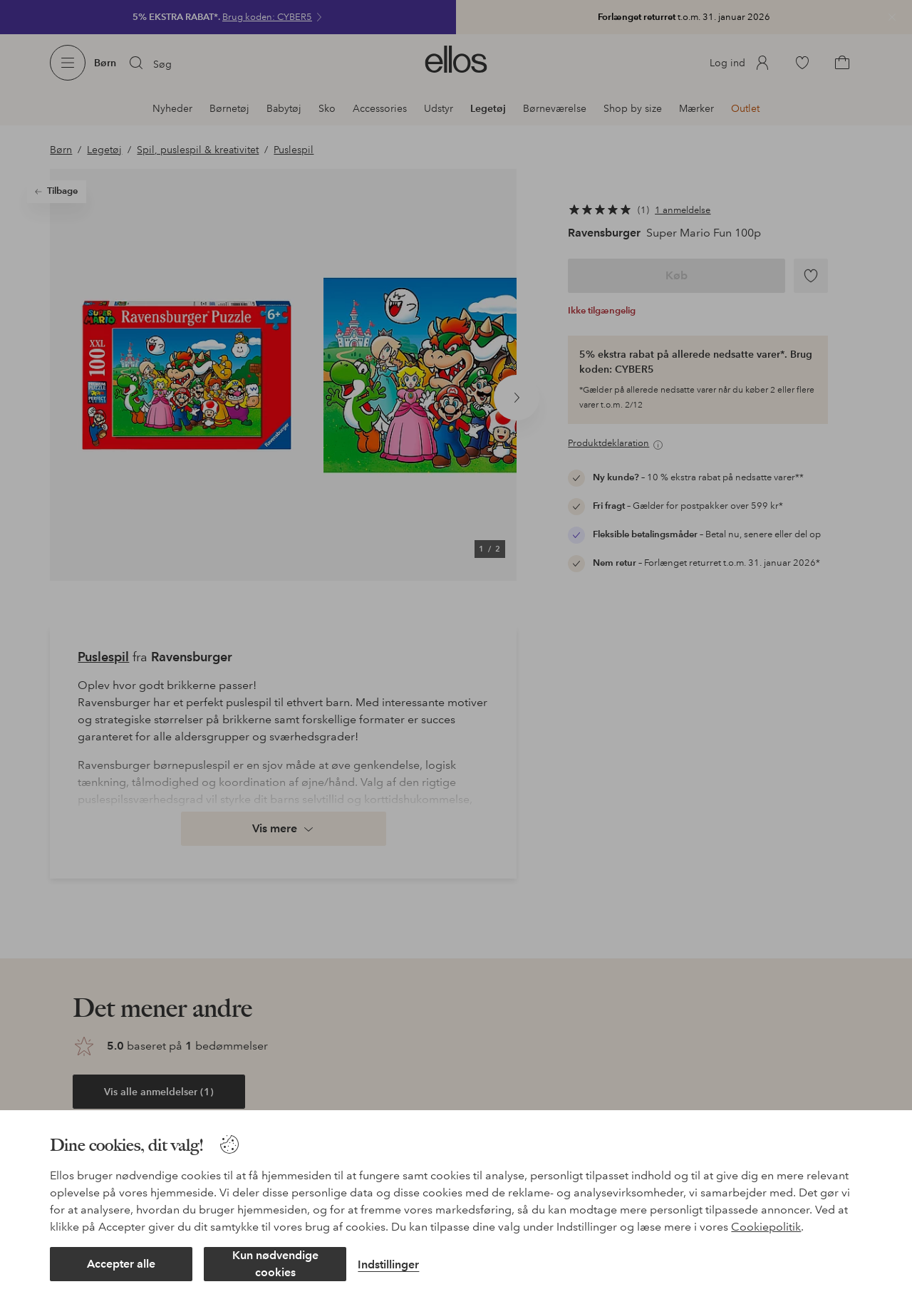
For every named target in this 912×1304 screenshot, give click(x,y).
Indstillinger (388, 1264)
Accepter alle (121, 1264)
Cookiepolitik (766, 1226)
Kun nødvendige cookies (275, 1263)
